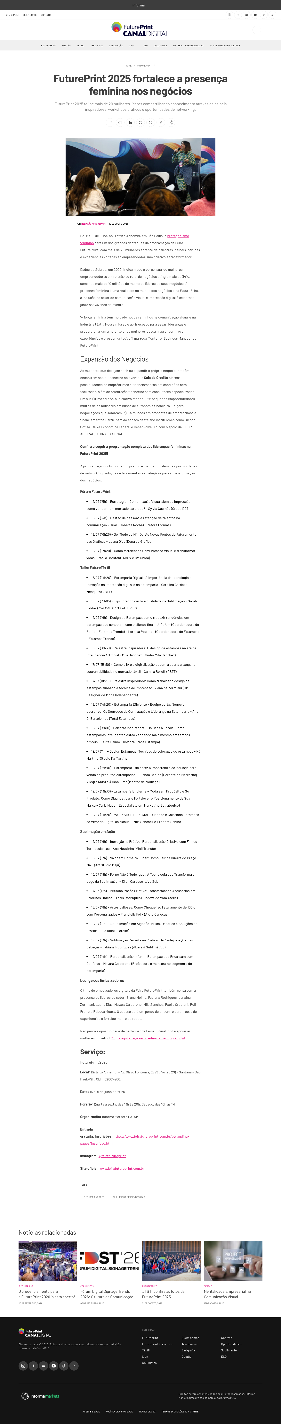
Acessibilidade (91, 1411)
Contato (46, 14)
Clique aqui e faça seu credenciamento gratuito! (148, 1038)
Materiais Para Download (188, 45)
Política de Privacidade (119, 1411)
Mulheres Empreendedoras (129, 1197)
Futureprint (48, 45)
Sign (131, 45)
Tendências (189, 1344)
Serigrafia (96, 45)
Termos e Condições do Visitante (180, 1411)
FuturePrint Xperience (157, 1344)
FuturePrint (12, 14)
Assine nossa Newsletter (225, 45)
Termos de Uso (147, 1411)
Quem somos (30, 14)
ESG (145, 45)
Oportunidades (231, 1344)
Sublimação (116, 45)
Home (128, 65)
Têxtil (80, 45)
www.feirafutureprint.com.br (122, 1168)
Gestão (66, 45)
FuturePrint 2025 (94, 1197)
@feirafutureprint (112, 1156)
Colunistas (160, 45)
